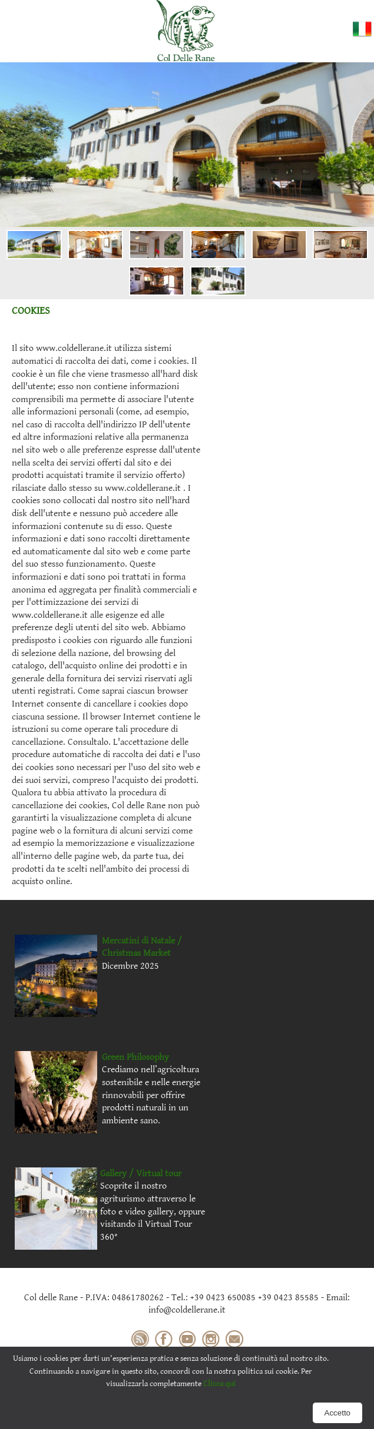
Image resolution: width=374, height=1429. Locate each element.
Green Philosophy (135, 1057)
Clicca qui (219, 1383)
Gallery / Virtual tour (140, 1173)
